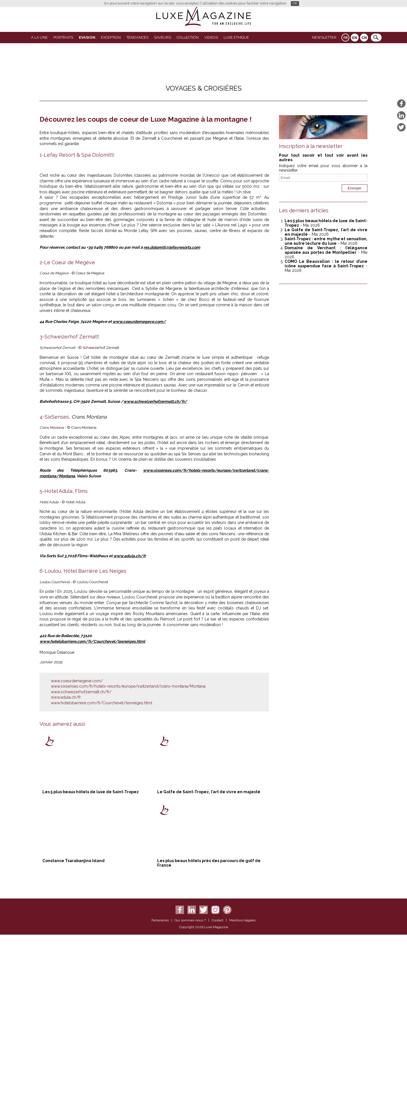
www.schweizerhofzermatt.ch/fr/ (155, 560)
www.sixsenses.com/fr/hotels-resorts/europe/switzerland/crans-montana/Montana (128, 845)
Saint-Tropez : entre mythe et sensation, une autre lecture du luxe (326, 241)
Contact (217, 1079)
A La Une (39, 37)
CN (364, 38)
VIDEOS (211, 37)
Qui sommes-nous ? (190, 1079)
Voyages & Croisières (204, 88)
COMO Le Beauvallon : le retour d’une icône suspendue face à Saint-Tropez (326, 263)
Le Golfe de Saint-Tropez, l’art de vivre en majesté (208, 951)
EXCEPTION (111, 37)
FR (345, 38)
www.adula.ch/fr (129, 715)
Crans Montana (88, 576)
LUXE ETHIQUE (236, 37)
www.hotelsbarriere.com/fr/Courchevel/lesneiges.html (92, 800)
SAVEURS (162, 37)
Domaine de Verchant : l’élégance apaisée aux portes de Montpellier (326, 250)
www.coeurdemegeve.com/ (139, 480)
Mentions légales (242, 1079)
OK (295, 3)
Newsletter (324, 37)
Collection (188, 37)
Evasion (87, 37)
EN (354, 38)
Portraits (63, 37)
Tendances (137, 37)
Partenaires (160, 1079)
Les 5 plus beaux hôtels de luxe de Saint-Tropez (90, 951)
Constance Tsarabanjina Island (73, 1020)
